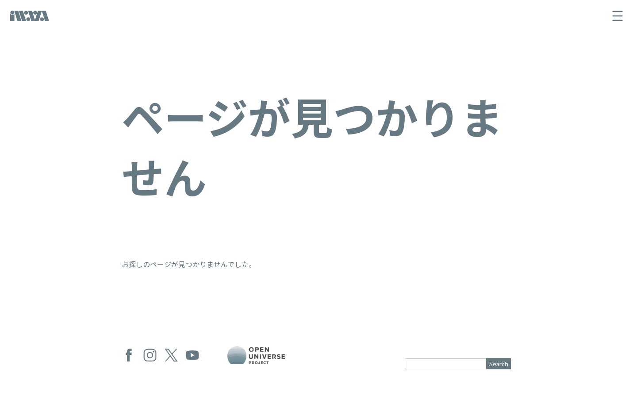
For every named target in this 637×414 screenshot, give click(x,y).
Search (498, 364)
